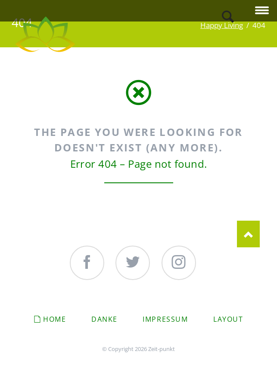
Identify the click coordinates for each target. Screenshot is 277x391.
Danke (104, 319)
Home (54, 319)
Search (228, 16)
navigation (262, 11)
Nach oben (248, 234)
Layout (228, 319)
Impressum (165, 319)
